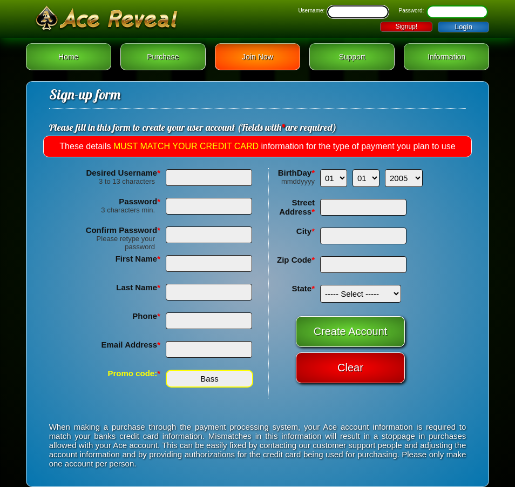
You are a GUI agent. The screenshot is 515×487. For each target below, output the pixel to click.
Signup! (406, 26)
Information (446, 56)
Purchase (163, 56)
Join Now (257, 56)
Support (352, 56)
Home (68, 56)
